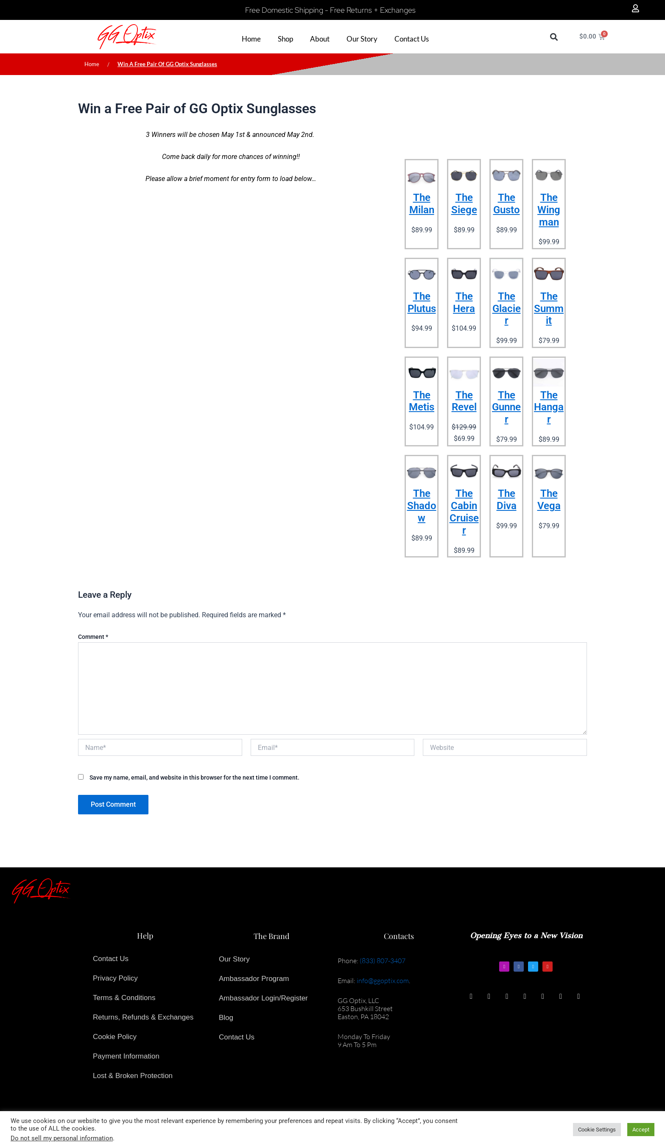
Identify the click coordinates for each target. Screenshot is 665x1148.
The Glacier (506, 308)
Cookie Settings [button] (597, 1129)
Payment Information (126, 1056)
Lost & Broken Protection (133, 1076)
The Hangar (549, 407)
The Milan (421, 204)
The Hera (464, 302)
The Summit (549, 308)
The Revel (464, 401)
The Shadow (421, 506)
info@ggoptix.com (383, 980)
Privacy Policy (115, 978)
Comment (93, 636)
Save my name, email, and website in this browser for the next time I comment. (194, 777)
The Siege (464, 204)
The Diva (507, 500)
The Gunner (506, 407)
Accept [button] (640, 1129)
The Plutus (422, 302)
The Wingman (548, 210)
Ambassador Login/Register (263, 998)
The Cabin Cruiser (464, 512)
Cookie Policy (115, 1037)
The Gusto (506, 204)
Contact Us (111, 959)
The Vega (549, 500)
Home (91, 64)
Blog (226, 1018)
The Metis (421, 401)
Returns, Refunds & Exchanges (143, 1017)
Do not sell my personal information (62, 1138)
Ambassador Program (254, 979)
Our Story (234, 959)
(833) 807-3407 (382, 960)
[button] (554, 37)
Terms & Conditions (124, 998)
